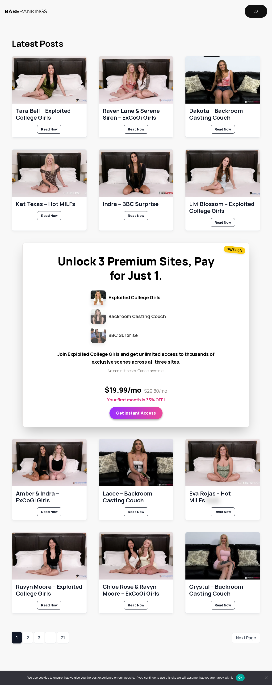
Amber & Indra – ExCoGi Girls (37, 497)
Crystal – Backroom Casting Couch (216, 590)
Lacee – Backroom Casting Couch (127, 497)
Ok (240, 677)
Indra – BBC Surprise (131, 204)
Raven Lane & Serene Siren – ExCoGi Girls (131, 114)
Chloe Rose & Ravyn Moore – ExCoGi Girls (131, 590)
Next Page (246, 637)
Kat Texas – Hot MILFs (45, 204)
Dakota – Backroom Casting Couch (216, 114)
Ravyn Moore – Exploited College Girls (49, 590)
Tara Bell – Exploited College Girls (43, 114)
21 (63, 637)
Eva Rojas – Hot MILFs (210, 497)
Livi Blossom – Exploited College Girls (222, 207)
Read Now (51, 130)
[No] (266, 677)
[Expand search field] (256, 11)
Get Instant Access (136, 413)
